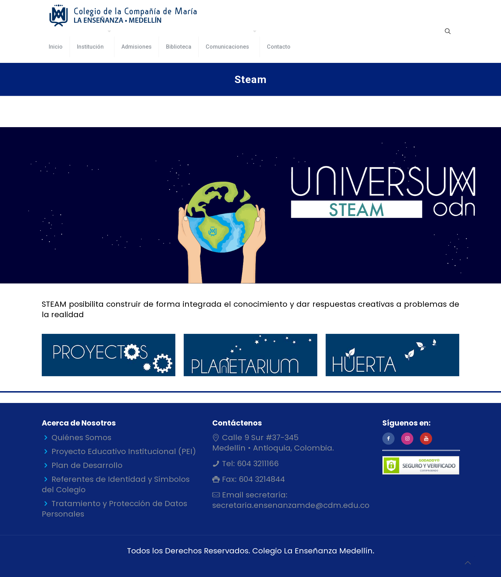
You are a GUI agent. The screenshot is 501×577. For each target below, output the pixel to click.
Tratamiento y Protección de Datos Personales (114, 508)
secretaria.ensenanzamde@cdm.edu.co (290, 505)
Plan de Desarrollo (86, 465)
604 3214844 (261, 479)
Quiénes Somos (81, 437)
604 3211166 (257, 463)
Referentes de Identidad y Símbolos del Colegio (116, 484)
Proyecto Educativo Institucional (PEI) (123, 451)
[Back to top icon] (467, 562)
